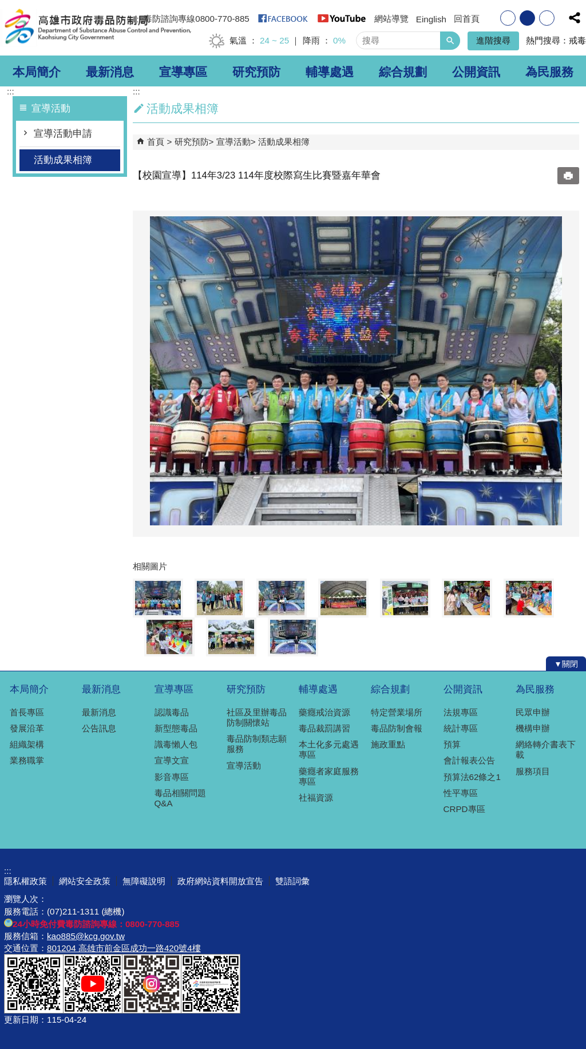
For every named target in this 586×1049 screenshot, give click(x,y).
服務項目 (533, 771)
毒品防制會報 (396, 728)
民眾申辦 (533, 712)
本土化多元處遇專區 (329, 749)
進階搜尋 (493, 40)
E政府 (484, 992)
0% (339, 40)
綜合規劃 (403, 72)
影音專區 (172, 777)
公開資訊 (476, 72)
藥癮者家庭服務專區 (329, 776)
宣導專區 (183, 72)
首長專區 (27, 712)
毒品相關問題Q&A (180, 798)
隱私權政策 (25, 881)
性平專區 (461, 793)
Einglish (431, 19)
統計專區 (461, 728)
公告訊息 (99, 728)
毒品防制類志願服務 (257, 744)
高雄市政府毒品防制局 (96, 28)
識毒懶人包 (176, 744)
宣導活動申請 (63, 133)
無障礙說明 (143, 881)
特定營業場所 (396, 712)
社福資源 (316, 797)
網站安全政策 (84, 881)
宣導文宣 (172, 760)
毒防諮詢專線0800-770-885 (197, 18)
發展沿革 (27, 728)
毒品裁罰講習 (324, 728)
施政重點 (388, 744)
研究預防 (256, 72)
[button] (450, 40)
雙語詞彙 (292, 881)
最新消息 (110, 72)
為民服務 (549, 72)
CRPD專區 (464, 809)
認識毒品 (172, 712)
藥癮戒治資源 (324, 712)
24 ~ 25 (274, 40)
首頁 (155, 142)
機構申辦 (533, 728)
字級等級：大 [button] (547, 18)
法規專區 (461, 712)
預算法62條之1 (472, 777)
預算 (452, 744)
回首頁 (467, 18)
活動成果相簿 (63, 160)
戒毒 (577, 40)
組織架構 (27, 744)
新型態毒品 (176, 728)
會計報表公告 (469, 760)
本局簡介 (37, 72)
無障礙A (540, 993)
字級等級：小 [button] (508, 18)
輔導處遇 (330, 72)
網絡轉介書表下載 (546, 749)
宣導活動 (233, 142)
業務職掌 (27, 760)
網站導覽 (391, 18)
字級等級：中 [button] (527, 18)
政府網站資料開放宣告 (220, 881)
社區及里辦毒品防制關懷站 (257, 717)
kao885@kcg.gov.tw (86, 936)
